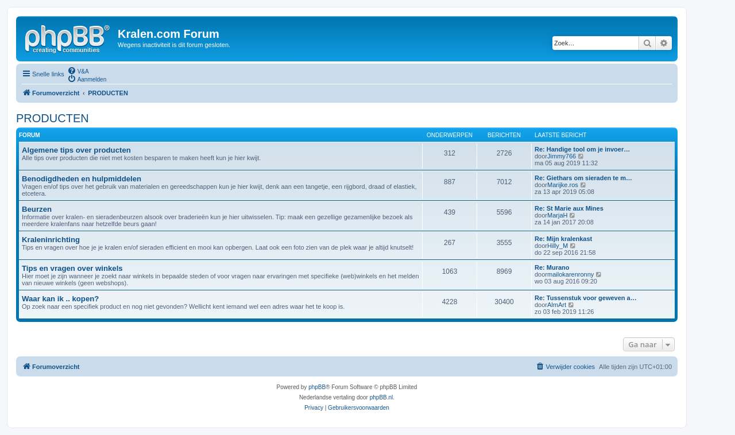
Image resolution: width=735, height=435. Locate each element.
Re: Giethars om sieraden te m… (583, 177)
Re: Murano (552, 267)
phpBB (317, 387)
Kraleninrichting (51, 239)
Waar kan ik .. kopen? (60, 298)
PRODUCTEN (52, 118)
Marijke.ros (562, 184)
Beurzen (37, 209)
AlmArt (556, 304)
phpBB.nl (381, 397)
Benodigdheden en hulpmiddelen (81, 178)
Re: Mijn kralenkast (563, 238)
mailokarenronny (570, 274)
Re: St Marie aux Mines (569, 208)
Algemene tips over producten (76, 150)
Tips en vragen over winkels (72, 268)
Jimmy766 (561, 156)
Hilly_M (557, 245)
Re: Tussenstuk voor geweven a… (586, 297)
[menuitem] (78, 71)
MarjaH (557, 215)
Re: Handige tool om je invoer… (582, 149)
